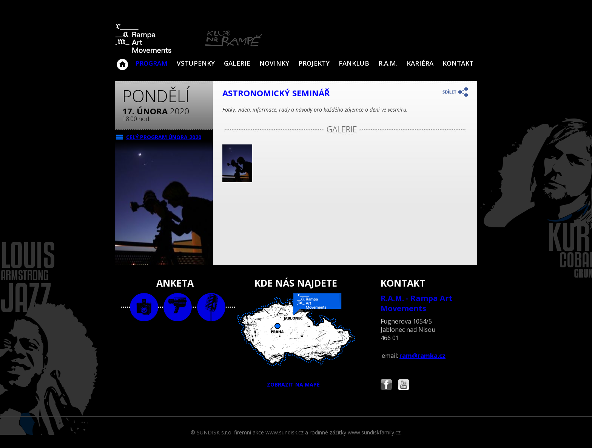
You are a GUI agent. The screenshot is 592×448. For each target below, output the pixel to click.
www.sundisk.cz (284, 432)
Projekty (314, 63)
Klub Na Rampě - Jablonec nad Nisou (122, 60)
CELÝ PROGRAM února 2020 (163, 137)
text (211, 307)
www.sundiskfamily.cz (374, 432)
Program (151, 63)
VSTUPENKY (196, 63)
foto (144, 307)
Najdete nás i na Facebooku (386, 385)
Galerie (237, 63)
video (177, 307)
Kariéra (420, 63)
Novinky (274, 63)
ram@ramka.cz (422, 355)
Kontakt (457, 63)
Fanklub (354, 63)
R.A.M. (388, 63)
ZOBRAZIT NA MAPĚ (296, 340)
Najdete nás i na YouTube (403, 385)
